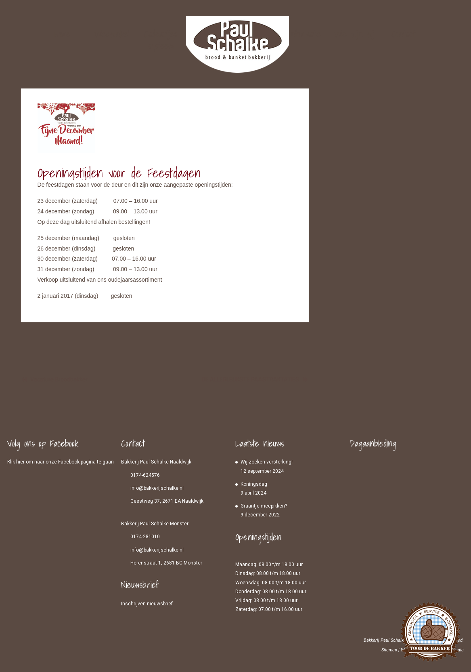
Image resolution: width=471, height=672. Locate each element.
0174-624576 (145, 475)
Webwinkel (111, 34)
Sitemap (389, 650)
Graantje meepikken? (264, 506)
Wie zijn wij (354, 34)
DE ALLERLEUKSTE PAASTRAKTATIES (250, 379)
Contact (403, 34)
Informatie (305, 34)
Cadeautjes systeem (160, 39)
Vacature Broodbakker (59, 379)
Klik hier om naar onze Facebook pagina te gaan (60, 462)
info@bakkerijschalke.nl (157, 488)
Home (62, 34)
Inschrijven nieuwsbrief (147, 604)
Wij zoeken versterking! (267, 462)
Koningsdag (254, 484)
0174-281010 (145, 536)
